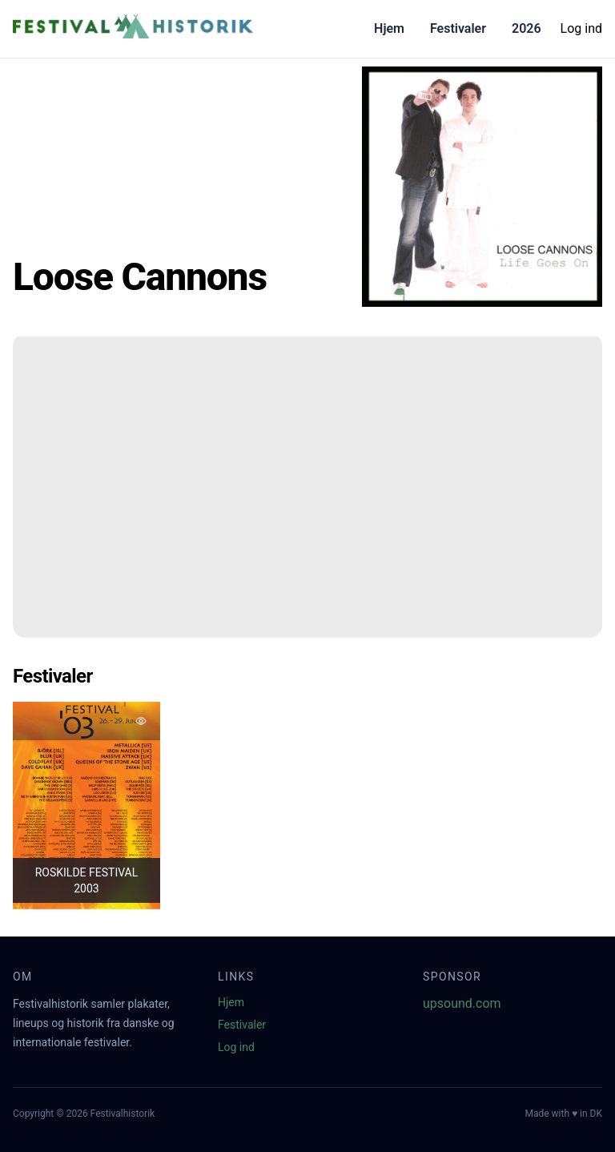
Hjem (389, 28)
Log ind (581, 28)
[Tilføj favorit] (141, 721)
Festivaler (458, 28)
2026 (526, 28)
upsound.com (462, 1003)
